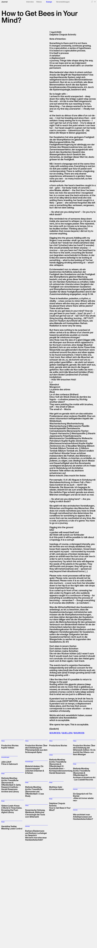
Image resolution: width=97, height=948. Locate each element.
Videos (39, 2)
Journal (4, 2)
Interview (30, 2)
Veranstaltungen (63, 2)
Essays (49, 2)
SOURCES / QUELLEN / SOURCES (66, 733)
